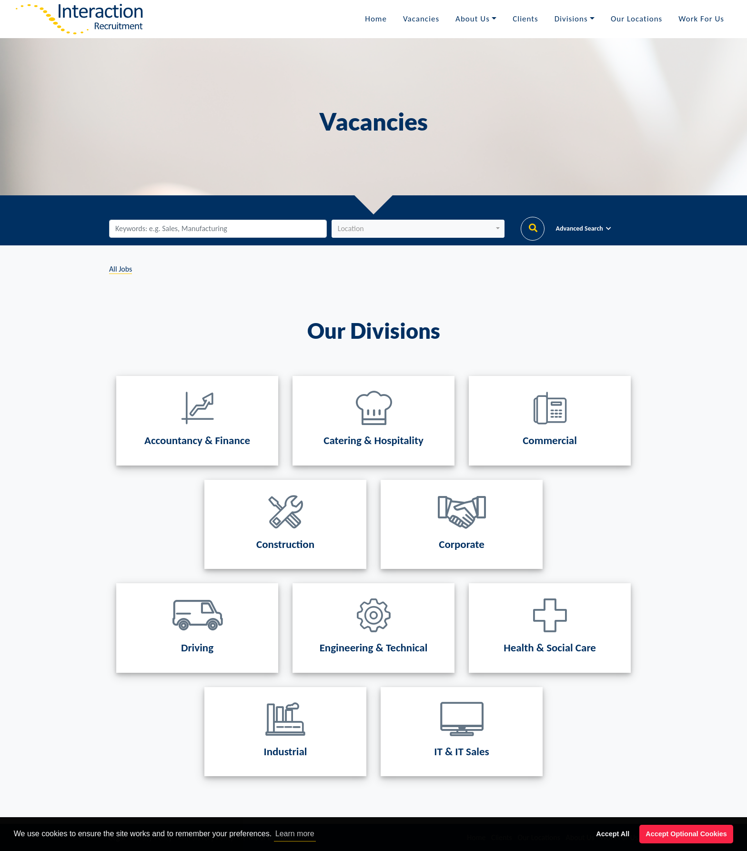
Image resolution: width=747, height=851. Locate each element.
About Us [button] (472, 19)
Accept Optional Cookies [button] (686, 834)
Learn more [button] (294, 834)
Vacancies (421, 19)
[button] (418, 229)
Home (376, 19)
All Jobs (120, 269)
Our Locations (636, 19)
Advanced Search (583, 228)
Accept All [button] (612, 834)
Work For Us (701, 19)
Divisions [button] (571, 19)
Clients (525, 19)
